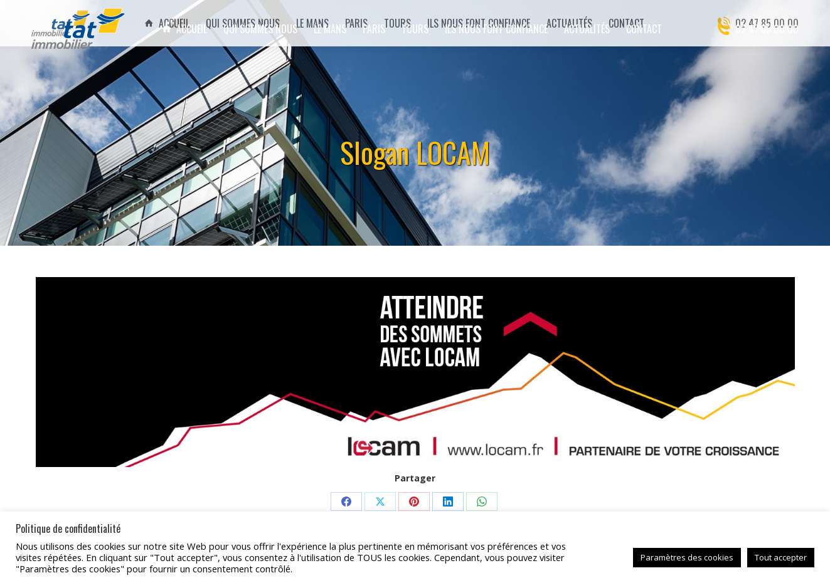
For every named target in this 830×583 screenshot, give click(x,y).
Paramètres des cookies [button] (687, 557)
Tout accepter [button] (781, 557)
